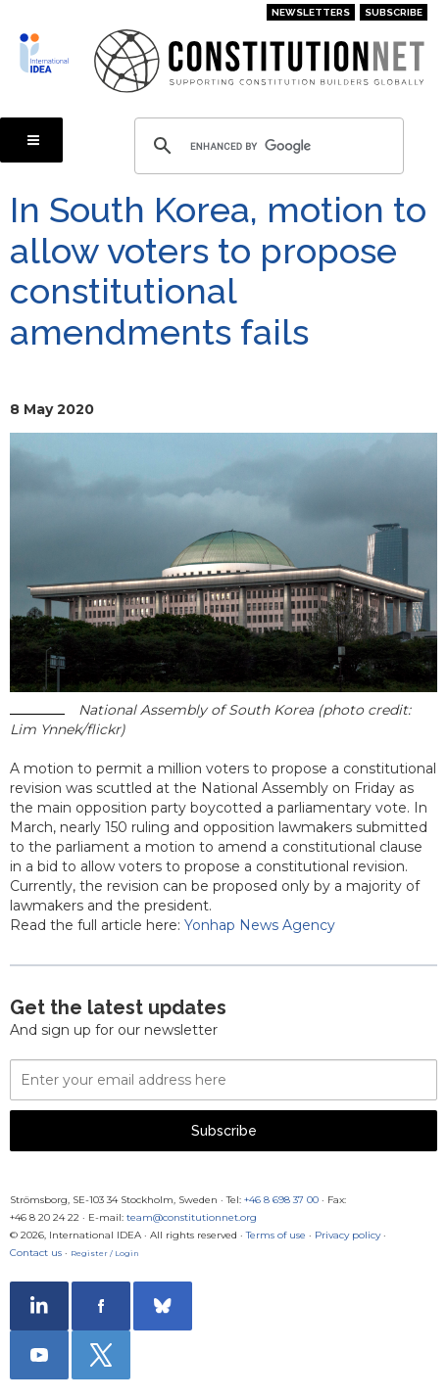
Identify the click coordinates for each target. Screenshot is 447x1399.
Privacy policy (347, 1235)
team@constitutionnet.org (191, 1217)
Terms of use (276, 1235)
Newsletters (311, 12)
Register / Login (105, 1253)
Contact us (36, 1252)
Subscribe (393, 12)
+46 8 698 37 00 (281, 1199)
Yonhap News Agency (259, 925)
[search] (266, 146)
